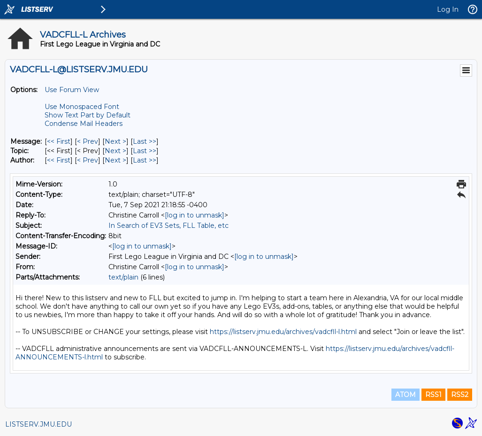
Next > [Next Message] (115, 141)
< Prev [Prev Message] (87, 141)
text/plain (123, 277)
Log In (448, 9)
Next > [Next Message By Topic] (115, 151)
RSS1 (433, 394)
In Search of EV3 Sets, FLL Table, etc (168, 225)
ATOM (405, 394)
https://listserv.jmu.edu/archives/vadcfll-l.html (283, 331)
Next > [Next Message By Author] (115, 160)
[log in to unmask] (194, 215)
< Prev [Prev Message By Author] (87, 160)
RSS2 (459, 394)
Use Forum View (72, 90)
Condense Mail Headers (83, 123)
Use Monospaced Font (82, 106)
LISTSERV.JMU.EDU (38, 424)
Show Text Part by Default (87, 115)
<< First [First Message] (58, 141)
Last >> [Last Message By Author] (144, 160)
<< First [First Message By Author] (58, 160)
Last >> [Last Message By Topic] (144, 151)
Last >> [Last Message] (144, 141)
